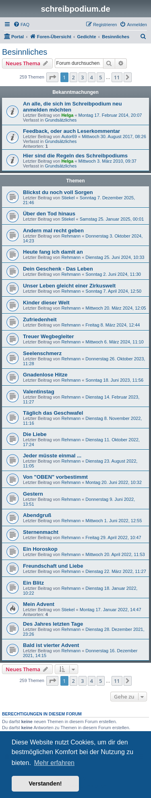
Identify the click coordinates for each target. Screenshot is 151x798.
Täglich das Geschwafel (53, 413)
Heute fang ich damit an (53, 252)
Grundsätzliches (61, 120)
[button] (52, 77)
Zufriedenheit (40, 319)
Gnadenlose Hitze (45, 375)
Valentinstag (38, 392)
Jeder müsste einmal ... (52, 456)
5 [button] (100, 77)
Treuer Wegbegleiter (48, 336)
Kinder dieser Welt (46, 303)
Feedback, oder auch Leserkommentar (71, 131)
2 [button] (73, 77)
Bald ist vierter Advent (51, 645)
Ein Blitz (33, 583)
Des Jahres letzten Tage (53, 624)
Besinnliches (24, 52)
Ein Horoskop (40, 549)
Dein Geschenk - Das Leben (58, 269)
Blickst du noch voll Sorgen (58, 192)
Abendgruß (37, 515)
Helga (67, 115)
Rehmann (71, 236)
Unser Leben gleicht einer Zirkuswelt (69, 286)
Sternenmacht (40, 532)
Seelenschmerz (42, 353)
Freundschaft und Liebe (53, 566)
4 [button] (91, 77)
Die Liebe (35, 434)
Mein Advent (38, 604)
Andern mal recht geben (53, 230)
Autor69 (69, 136)
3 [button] (82, 77)
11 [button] (117, 77)
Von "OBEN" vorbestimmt (55, 477)
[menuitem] (21, 24)
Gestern (33, 494)
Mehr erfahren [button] (54, 762)
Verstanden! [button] (45, 783)
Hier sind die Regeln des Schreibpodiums (75, 156)
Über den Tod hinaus (49, 214)
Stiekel (67, 197)
